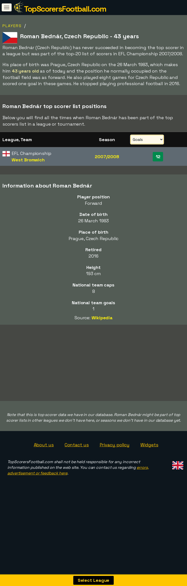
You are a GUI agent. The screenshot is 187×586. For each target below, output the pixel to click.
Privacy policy (115, 462)
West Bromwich (28, 160)
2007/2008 (107, 156)
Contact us (77, 462)
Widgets (149, 462)
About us (44, 462)
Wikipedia (102, 318)
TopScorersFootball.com (65, 9)
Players (12, 25)
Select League (94, 580)
